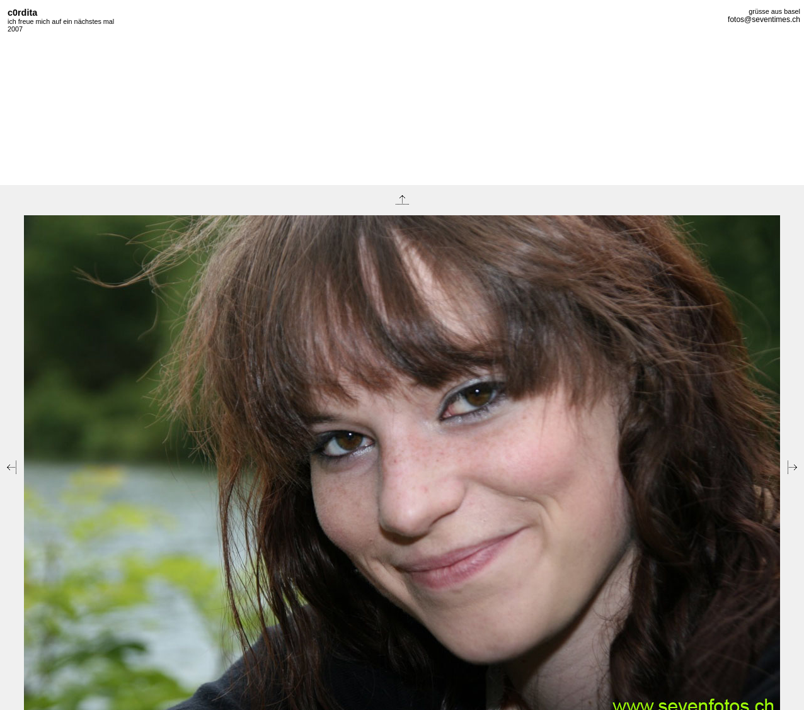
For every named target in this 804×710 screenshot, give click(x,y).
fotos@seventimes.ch (764, 19)
